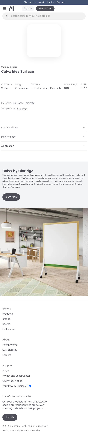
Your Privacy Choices (16, 386)
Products (7, 314)
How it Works (9, 345)
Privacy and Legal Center (16, 376)
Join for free (45, 8)
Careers (6, 355)
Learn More (11, 197)
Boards (6, 324)
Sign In (28, 8)
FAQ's (5, 371)
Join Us (10, 417)
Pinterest (22, 430)
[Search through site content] (45, 16)
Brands (6, 319)
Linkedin (35, 430)
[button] (4, 8)
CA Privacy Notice (12, 381)
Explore (60, 2)
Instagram (8, 430)
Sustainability (9, 350)
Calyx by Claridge (9, 67)
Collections (8, 329)
